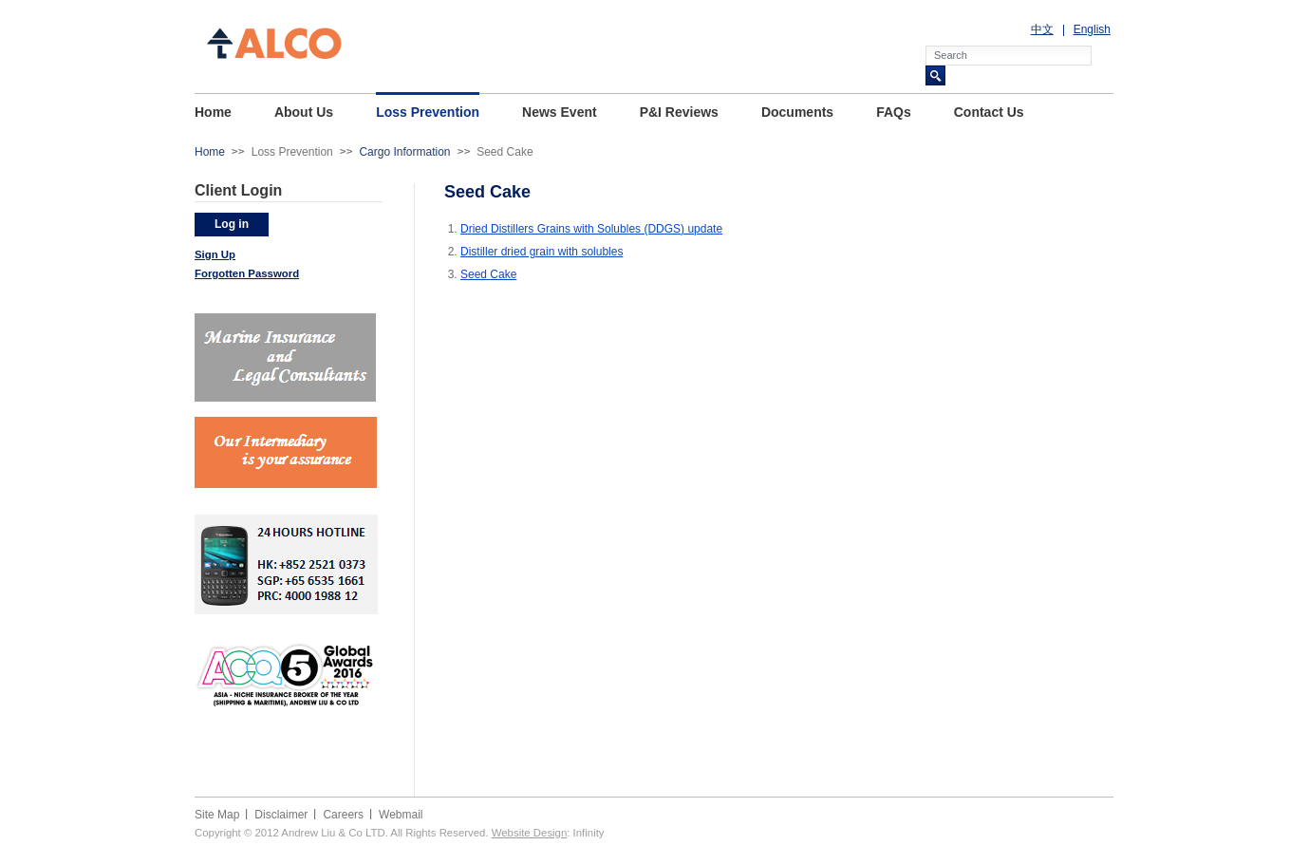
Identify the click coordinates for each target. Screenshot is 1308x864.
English (1092, 29)
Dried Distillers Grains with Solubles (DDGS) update (591, 228)
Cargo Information (404, 152)
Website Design (530, 832)
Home (210, 152)
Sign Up (215, 254)
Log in (232, 224)
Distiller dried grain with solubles (541, 251)
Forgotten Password (247, 273)
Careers (343, 814)
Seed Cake (488, 274)
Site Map (217, 814)
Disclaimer (281, 814)
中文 (1042, 29)
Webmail (400, 814)
